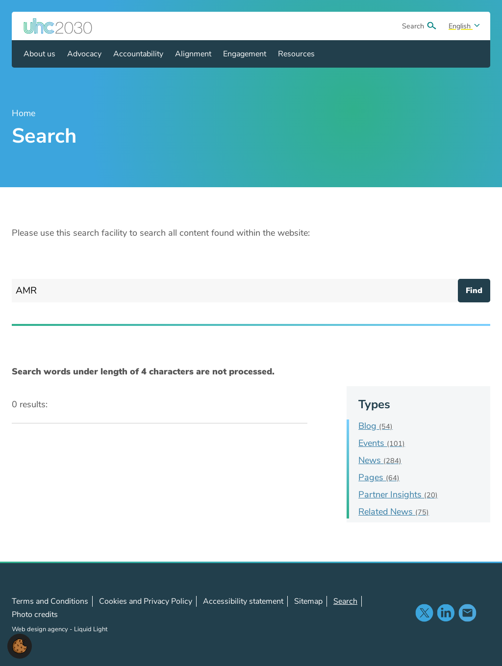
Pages (379, 477)
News (380, 460)
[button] (19, 645)
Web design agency (41, 629)
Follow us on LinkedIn (445, 612)
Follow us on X (424, 612)
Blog (375, 426)
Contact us (467, 612)
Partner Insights (398, 494)
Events (381, 443)
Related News (393, 512)
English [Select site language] (461, 26)
